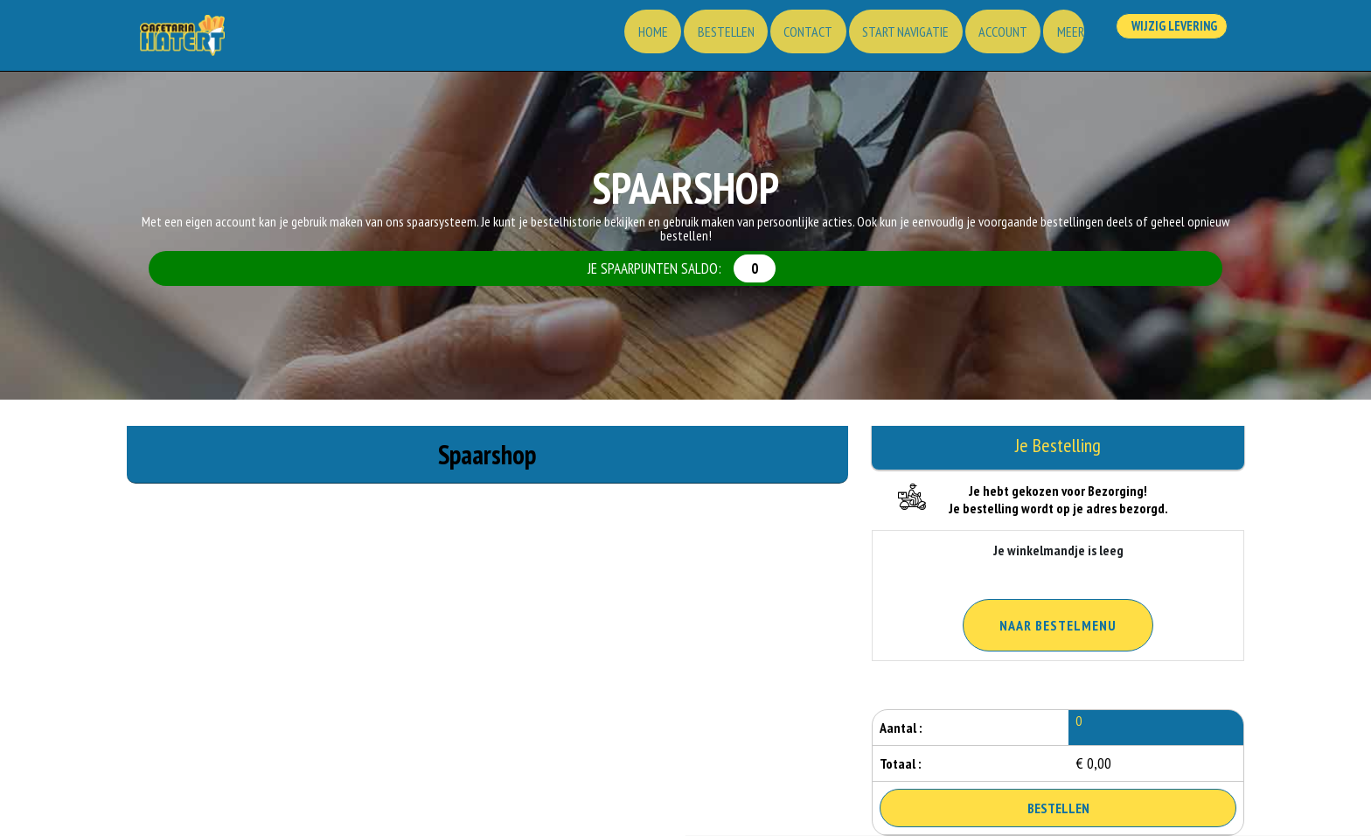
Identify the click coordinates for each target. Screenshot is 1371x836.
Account (986, 39)
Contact (782, 39)
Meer (1058, 39)
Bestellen (695, 39)
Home (618, 39)
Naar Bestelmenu (1058, 625)
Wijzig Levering (1169, 37)
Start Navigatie (884, 39)
